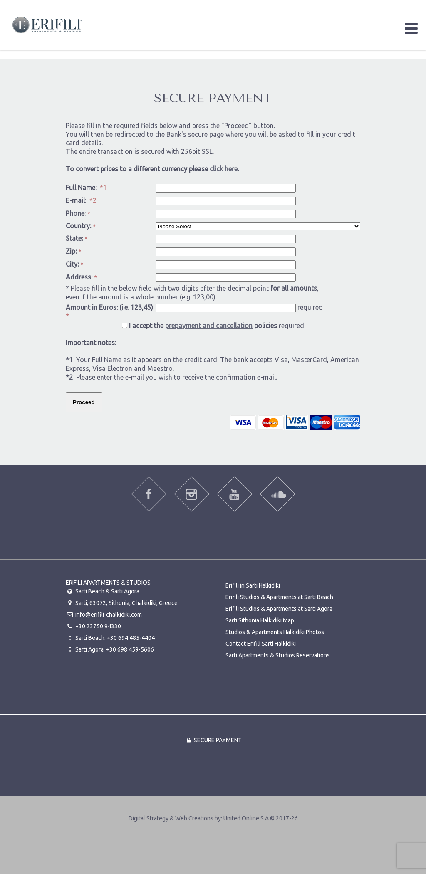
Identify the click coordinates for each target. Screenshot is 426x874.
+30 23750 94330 (98, 626)
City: (74, 264)
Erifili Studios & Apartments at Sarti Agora (278, 608)
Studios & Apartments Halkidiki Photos (274, 632)
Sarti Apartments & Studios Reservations (277, 655)
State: (76, 238)
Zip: (73, 251)
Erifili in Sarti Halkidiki (252, 585)
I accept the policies (203, 325)
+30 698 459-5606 (130, 649)
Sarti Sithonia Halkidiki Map (259, 620)
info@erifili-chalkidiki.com (108, 614)
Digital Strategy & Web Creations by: (213, 818)
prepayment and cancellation (209, 325)
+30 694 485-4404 (131, 638)
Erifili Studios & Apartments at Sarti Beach (279, 597)
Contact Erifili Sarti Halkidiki (260, 643)
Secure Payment (213, 740)
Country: (80, 226)
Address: (81, 277)
